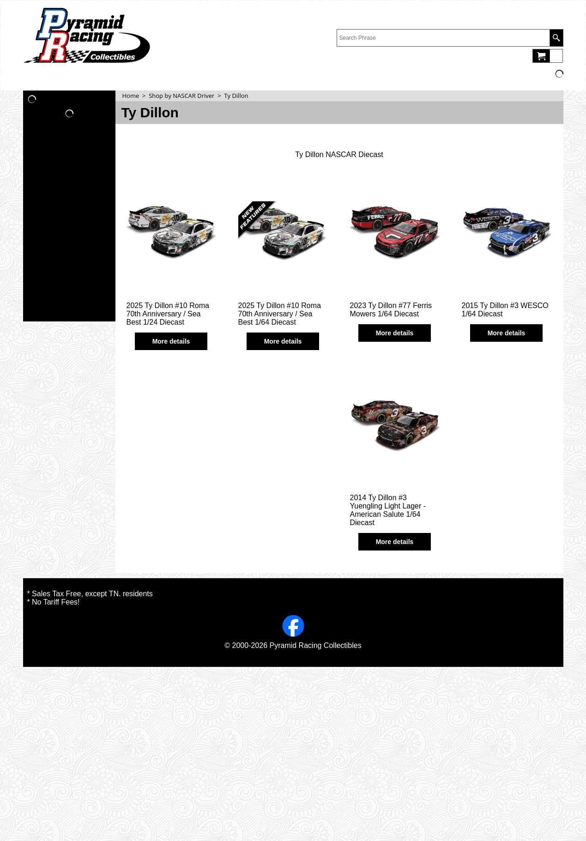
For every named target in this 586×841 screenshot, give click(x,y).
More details (171, 341)
